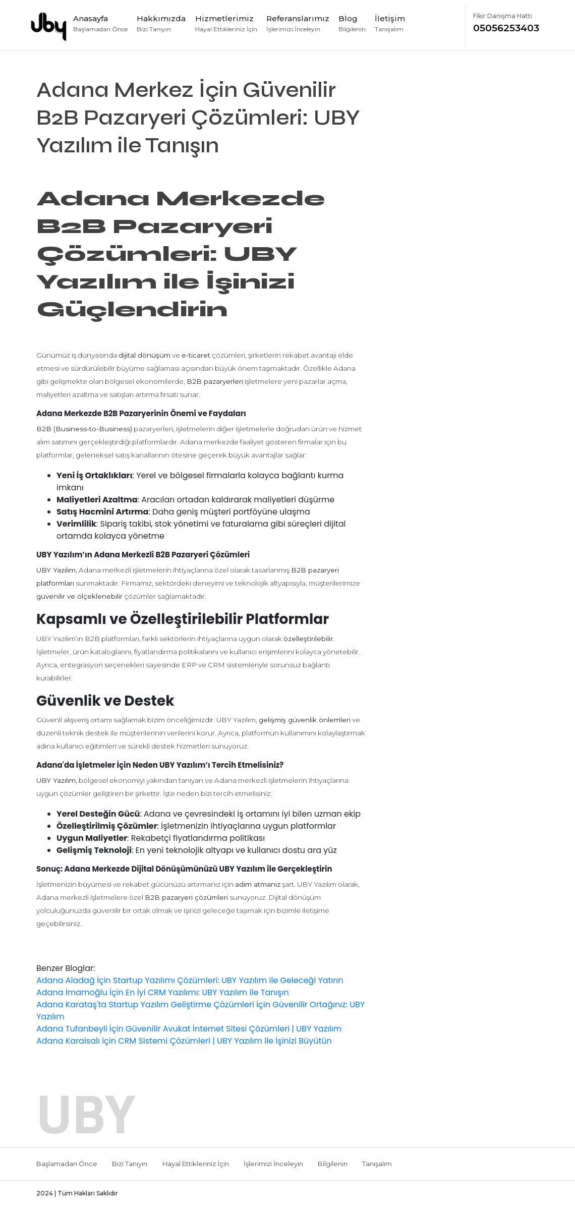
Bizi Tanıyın (129, 1164)
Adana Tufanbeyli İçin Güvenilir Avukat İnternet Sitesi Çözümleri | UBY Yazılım (188, 1029)
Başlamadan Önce (66, 1164)
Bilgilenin (333, 1164)
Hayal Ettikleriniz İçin (195, 1164)
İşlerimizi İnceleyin (273, 1164)
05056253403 (509, 23)
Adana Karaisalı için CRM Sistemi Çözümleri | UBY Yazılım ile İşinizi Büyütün (184, 1041)
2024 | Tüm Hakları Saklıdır (77, 1193)
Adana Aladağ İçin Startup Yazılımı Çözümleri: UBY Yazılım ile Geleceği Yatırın (189, 980)
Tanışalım (377, 1164)
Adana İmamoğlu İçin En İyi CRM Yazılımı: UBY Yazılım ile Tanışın (162, 992)
